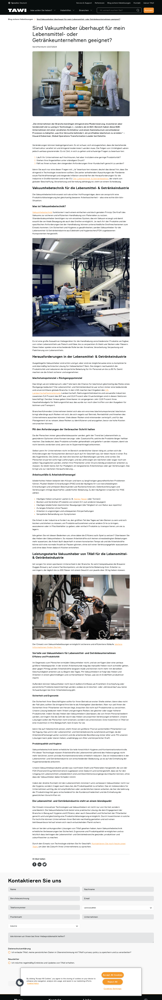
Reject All (112, 982)
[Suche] (138, 10)
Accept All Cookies (112, 975)
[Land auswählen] (118, 907)
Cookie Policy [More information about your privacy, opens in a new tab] (33, 983)
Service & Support (84, 3)
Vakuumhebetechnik (42, 212)
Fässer (84, 499)
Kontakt (137, 3)
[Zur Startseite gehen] (17, 10)
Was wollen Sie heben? (43, 10)
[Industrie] (44, 926)
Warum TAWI (149, 3)
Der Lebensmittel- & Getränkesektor (90, 178)
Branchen (86, 10)
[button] (20, 983)
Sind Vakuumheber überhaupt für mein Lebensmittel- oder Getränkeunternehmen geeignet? (78, 19)
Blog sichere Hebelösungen (119, 3)
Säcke (77, 499)
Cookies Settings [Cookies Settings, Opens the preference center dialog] (113, 989)
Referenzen (99, 3)
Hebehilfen (67, 10)
